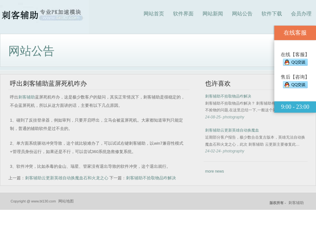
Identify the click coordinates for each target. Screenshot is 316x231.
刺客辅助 (26, 97)
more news (214, 171)
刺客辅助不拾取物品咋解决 (151, 177)
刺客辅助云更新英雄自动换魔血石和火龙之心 (66, 177)
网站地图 (66, 201)
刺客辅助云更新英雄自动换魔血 (232, 130)
